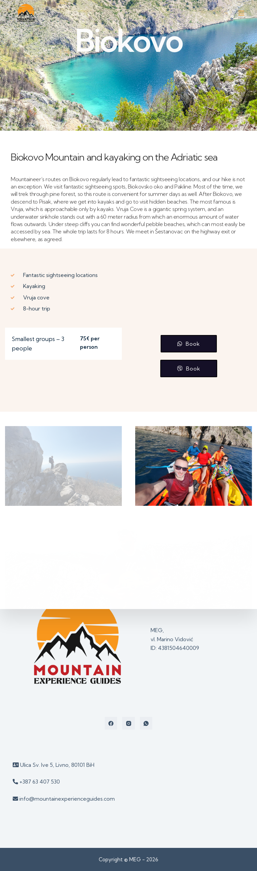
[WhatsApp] (146, 723)
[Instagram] (128, 723)
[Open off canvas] (241, 13)
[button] (189, 343)
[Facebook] (111, 723)
